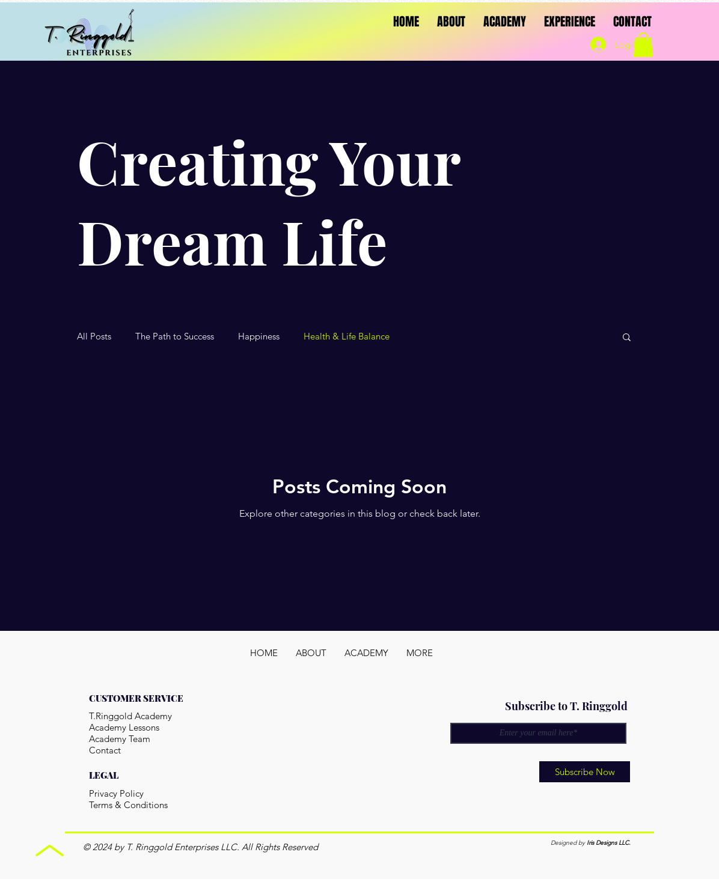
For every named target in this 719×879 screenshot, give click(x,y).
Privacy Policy (116, 793)
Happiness (259, 336)
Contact (105, 750)
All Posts (94, 336)
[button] (626, 338)
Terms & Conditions (128, 805)
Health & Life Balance (347, 336)
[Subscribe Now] (584, 771)
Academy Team (119, 738)
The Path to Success (174, 336)
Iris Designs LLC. (609, 843)
